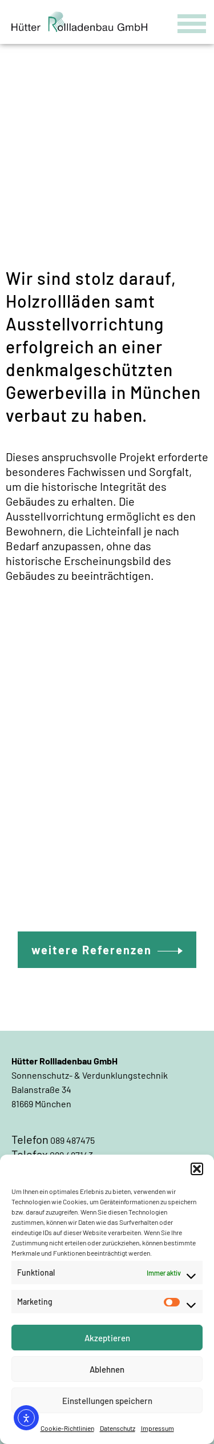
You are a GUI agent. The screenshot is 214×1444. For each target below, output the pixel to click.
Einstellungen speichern (107, 1400)
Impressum (157, 1428)
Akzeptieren (107, 1338)
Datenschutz (117, 1428)
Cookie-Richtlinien (67, 1428)
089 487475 (72, 1140)
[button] (197, 1169)
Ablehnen (107, 1369)
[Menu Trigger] (192, 21)
